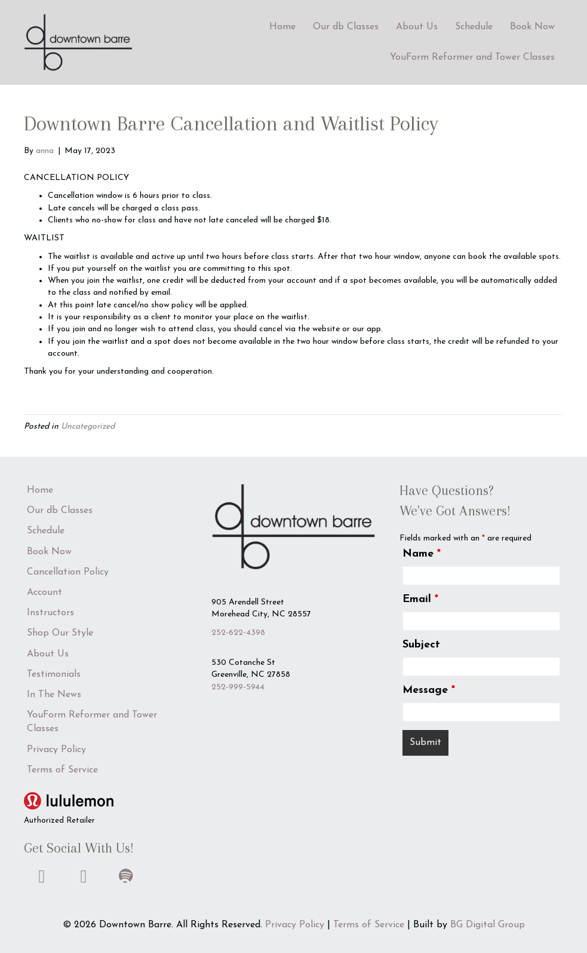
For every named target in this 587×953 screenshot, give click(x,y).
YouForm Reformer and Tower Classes (472, 57)
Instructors (50, 613)
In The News (54, 695)
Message (428, 690)
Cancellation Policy (68, 572)
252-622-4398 (238, 632)
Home (282, 27)
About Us (417, 27)
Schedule (474, 27)
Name (421, 554)
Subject (421, 644)
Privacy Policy (56, 750)
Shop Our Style (60, 633)
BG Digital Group (487, 925)
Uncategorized (88, 426)
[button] (42, 876)
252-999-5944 (238, 687)
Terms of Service (62, 770)
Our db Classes (346, 27)
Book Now (532, 27)
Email (420, 599)
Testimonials (54, 674)
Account (44, 592)
